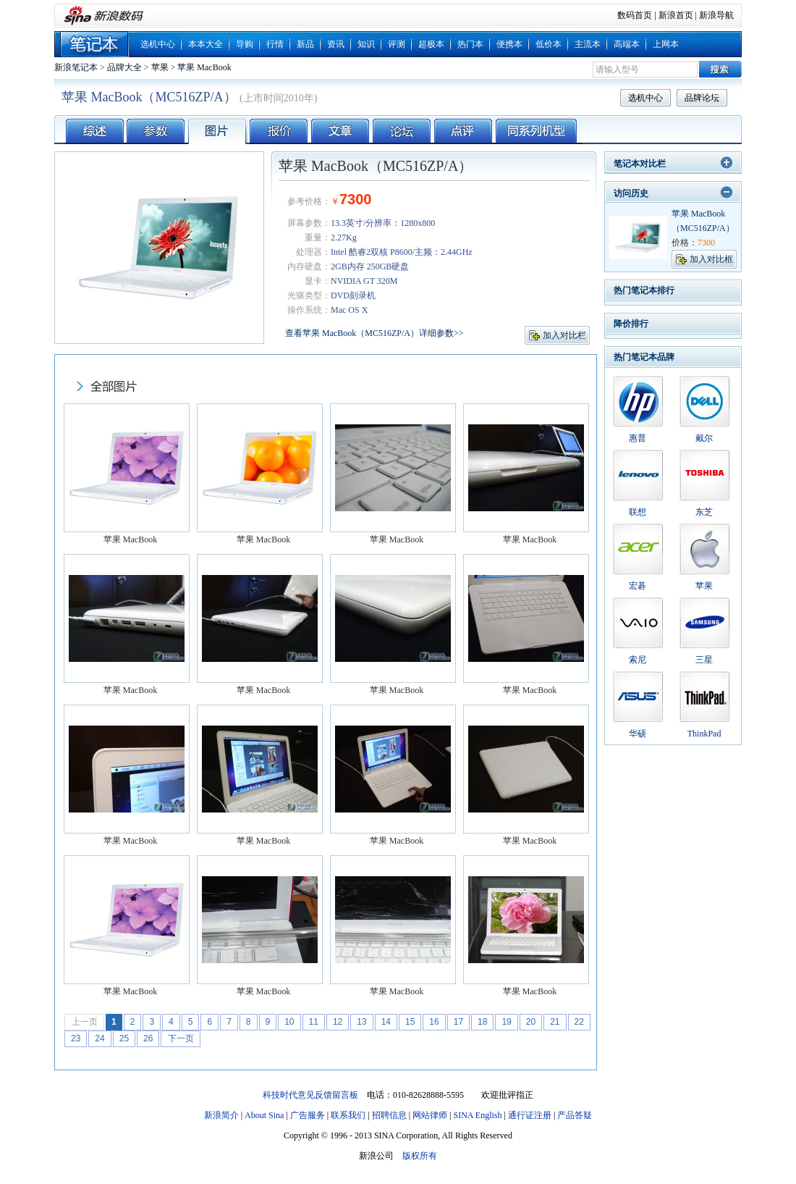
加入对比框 (711, 259)
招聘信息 (389, 1115)
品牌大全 (124, 67)
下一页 (181, 1038)
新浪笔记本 (76, 67)
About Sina (264, 1115)
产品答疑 (574, 1115)
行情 (275, 44)
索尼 (637, 660)
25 (124, 1038)
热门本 (470, 44)
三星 (704, 660)
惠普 (637, 438)
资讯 (335, 44)
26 (148, 1038)
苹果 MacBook (204, 67)
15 (410, 1022)
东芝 (704, 512)
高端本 (627, 44)
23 (75, 1038)
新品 (305, 44)
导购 (244, 44)
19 (506, 1022)
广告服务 (307, 1115)
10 (289, 1022)
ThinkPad (704, 734)
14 (386, 1022)
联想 (637, 512)
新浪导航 (716, 15)
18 (482, 1022)
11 (313, 1022)
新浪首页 (676, 15)
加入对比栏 (564, 335)
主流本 (588, 44)
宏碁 (637, 586)
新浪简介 (221, 1115)
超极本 (431, 44)
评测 (396, 44)
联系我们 (348, 1115)
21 (554, 1022)
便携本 (509, 44)
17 (458, 1022)
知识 (366, 44)
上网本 (666, 44)
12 (337, 1022)
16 (434, 1022)
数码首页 (634, 15)
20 (530, 1022)
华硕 (637, 734)
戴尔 (704, 438)
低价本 (548, 44)
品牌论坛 (702, 98)
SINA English (477, 1115)
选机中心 (157, 44)
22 (579, 1022)
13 (361, 1022)
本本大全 (205, 44)
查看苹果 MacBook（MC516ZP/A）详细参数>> (374, 333)
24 (99, 1038)
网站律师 (429, 1115)
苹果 (160, 67)
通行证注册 (529, 1115)
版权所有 (419, 1156)
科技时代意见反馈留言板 (310, 1095)
